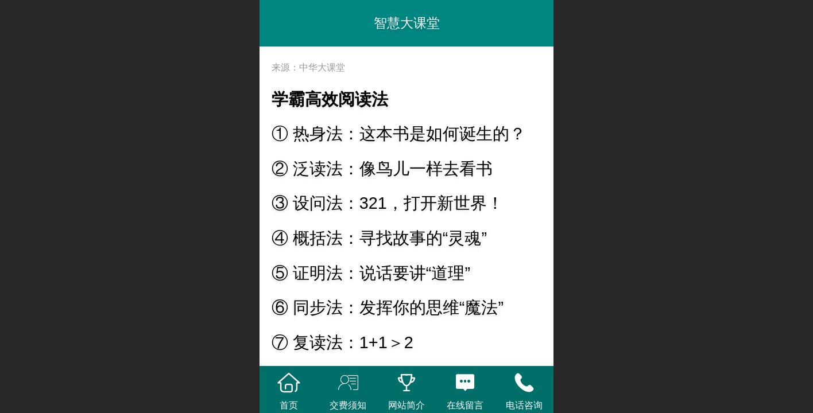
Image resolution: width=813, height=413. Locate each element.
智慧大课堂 (407, 22)
